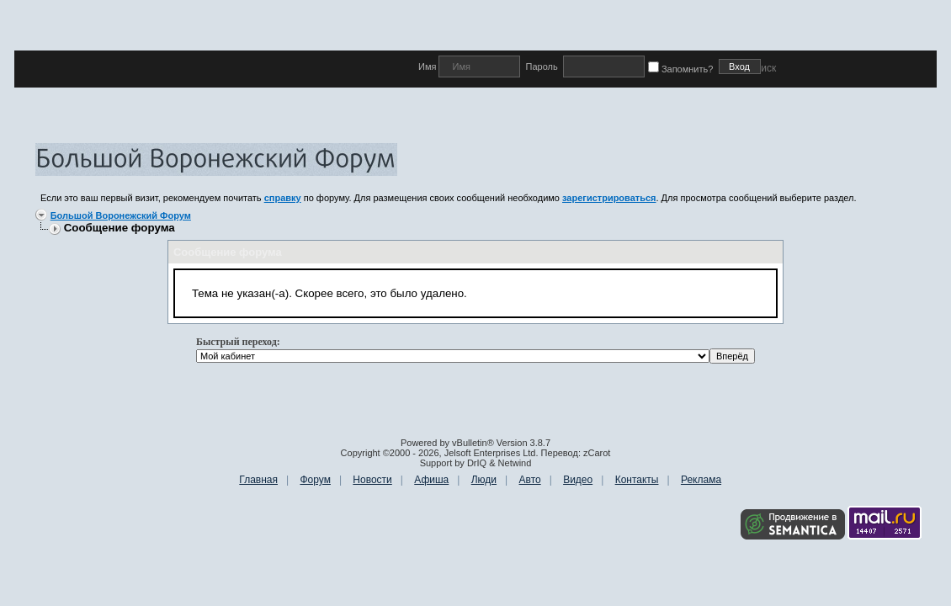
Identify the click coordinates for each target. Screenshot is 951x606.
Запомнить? (683, 69)
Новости (372, 480)
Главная (258, 480)
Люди (484, 480)
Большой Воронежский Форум (120, 215)
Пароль (541, 66)
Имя (428, 66)
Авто (530, 480)
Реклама (701, 480)
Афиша (431, 480)
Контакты (637, 480)
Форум (315, 480)
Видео (577, 480)
